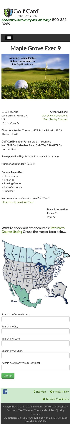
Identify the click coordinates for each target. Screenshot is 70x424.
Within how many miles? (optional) (35, 366)
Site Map (40, 391)
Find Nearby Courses (56, 119)
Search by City (35, 330)
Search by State (35, 342)
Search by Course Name (35, 318)
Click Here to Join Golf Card (17, 202)
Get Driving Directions (55, 115)
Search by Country (35, 354)
